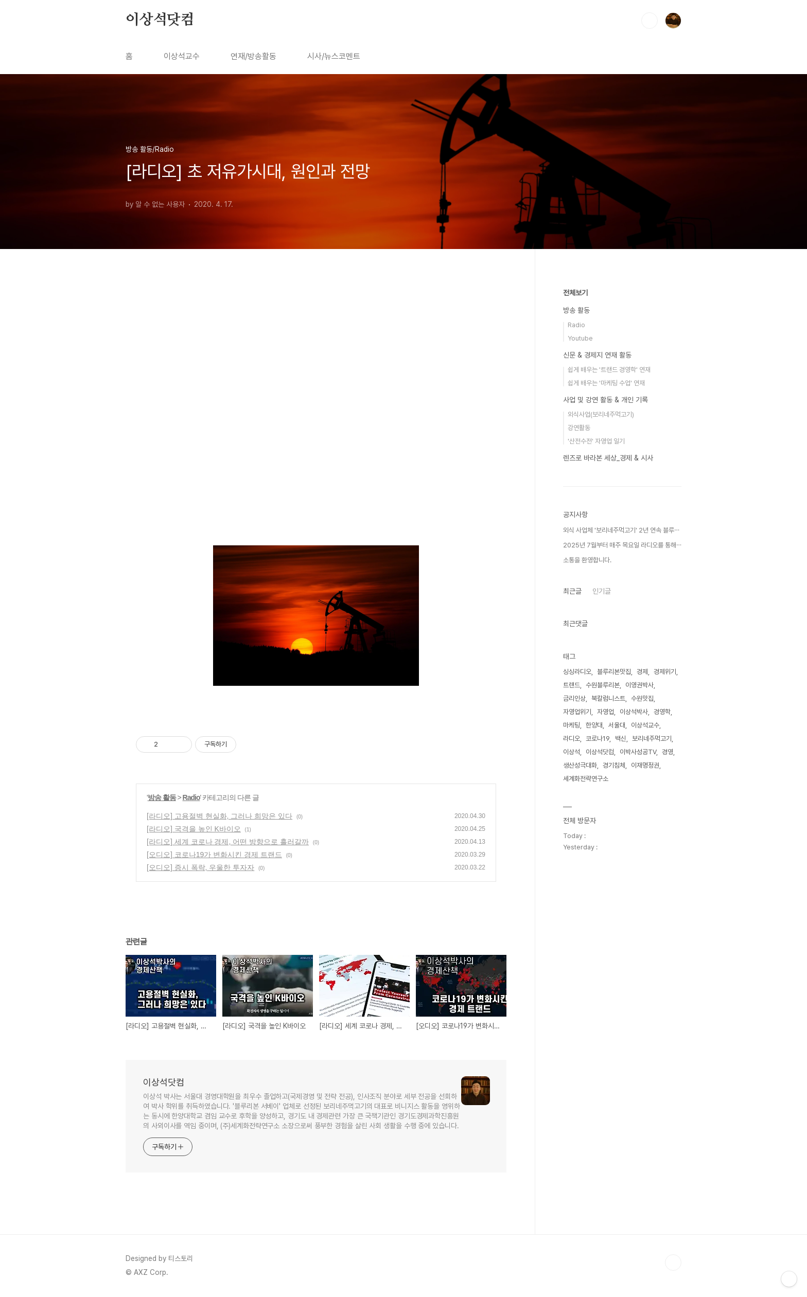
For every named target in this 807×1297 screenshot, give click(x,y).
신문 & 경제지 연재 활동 (597, 355)
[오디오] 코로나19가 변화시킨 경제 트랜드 (214, 854)
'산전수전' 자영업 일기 (596, 441)
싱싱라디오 (577, 672)
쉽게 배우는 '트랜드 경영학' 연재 (609, 370)
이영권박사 (639, 685)
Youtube (580, 338)
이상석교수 (182, 56)
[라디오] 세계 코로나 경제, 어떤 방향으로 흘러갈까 (228, 842)
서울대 (616, 725)
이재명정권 (645, 765)
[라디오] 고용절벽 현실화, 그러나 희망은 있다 (219, 816)
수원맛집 (642, 698)
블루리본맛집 (614, 672)
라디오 (571, 738)
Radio (191, 797)
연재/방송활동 (253, 56)
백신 (620, 738)
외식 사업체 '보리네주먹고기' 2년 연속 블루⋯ (621, 530)
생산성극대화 (580, 765)
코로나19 (597, 738)
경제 (642, 672)
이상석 (571, 752)
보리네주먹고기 (652, 738)
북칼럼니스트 (608, 698)
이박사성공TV (638, 752)
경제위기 (665, 672)
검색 (649, 20)
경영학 (662, 712)
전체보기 (575, 293)
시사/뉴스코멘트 (333, 56)
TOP (673, 1262)
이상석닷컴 (160, 20)
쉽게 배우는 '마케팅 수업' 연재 (606, 383)
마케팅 (571, 725)
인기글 (601, 591)
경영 (667, 752)
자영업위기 (577, 712)
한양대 (594, 725)
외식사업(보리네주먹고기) (601, 414)
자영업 (605, 712)
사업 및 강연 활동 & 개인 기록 (605, 400)
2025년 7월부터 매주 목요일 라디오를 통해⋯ (622, 545)
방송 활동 (162, 797)
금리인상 (574, 698)
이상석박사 (634, 712)
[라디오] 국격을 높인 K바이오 (194, 829)
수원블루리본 (603, 685)
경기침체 (614, 765)
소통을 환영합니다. (587, 560)
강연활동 (579, 428)
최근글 (572, 591)
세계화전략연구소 (585, 779)
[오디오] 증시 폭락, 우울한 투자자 (200, 867)
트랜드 (571, 685)
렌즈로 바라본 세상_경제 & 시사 (608, 458)
